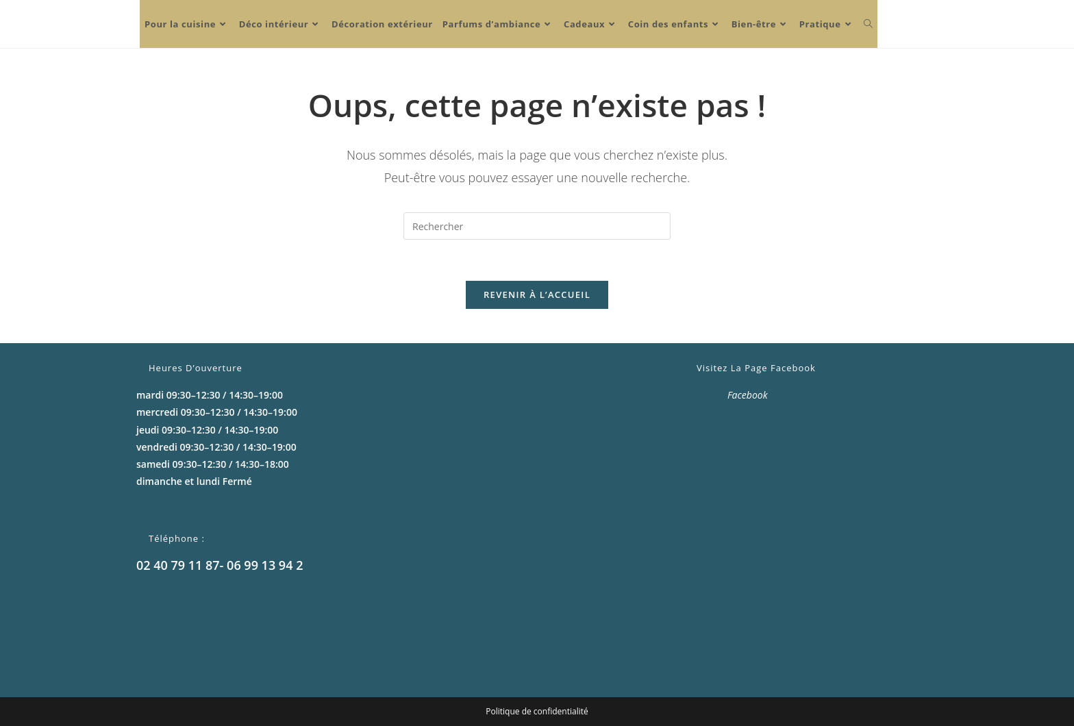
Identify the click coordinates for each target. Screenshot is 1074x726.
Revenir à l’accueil (537, 294)
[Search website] (868, 24)
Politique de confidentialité (537, 711)
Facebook (747, 394)
